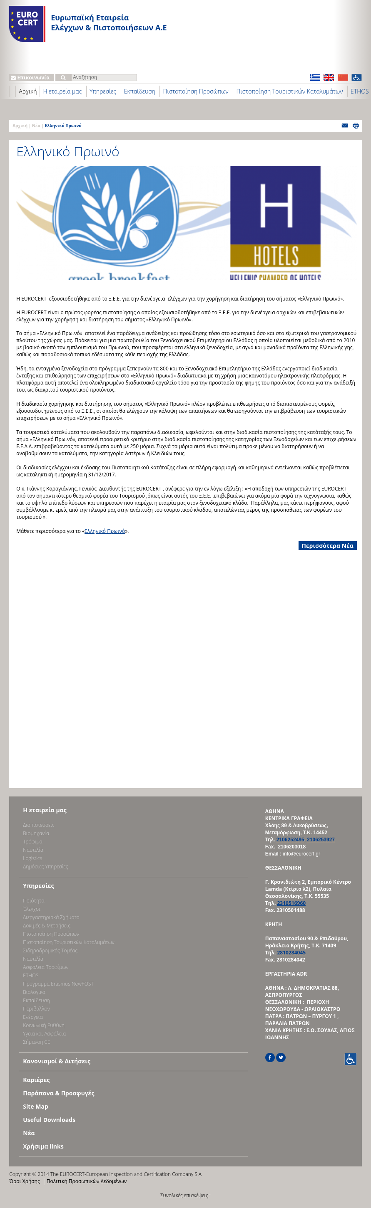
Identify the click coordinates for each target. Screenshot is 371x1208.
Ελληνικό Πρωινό (105, 531)
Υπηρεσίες (103, 91)
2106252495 (290, 840)
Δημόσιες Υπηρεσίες (45, 866)
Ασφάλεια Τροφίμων (45, 967)
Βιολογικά (34, 992)
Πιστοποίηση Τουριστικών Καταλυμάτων (289, 91)
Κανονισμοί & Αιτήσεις (56, 1061)
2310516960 (291, 903)
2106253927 (321, 840)
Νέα (36, 125)
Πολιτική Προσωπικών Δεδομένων (87, 1181)
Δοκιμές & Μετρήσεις (46, 925)
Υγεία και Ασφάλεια (44, 1033)
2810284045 (291, 952)
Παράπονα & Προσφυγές (58, 1093)
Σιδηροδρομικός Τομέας (50, 950)
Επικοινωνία (30, 77)
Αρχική (28, 91)
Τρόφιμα (32, 841)
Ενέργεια (32, 1017)
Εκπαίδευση (139, 91)
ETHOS (30, 975)
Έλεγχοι (31, 908)
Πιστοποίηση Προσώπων (195, 91)
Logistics (32, 858)
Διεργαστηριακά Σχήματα (51, 917)
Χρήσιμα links (43, 1146)
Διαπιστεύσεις (39, 824)
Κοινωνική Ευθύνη (44, 1025)
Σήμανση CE (36, 1041)
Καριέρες (36, 1080)
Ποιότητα (33, 900)
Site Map (35, 1106)
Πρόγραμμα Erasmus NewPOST (58, 983)
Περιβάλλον (36, 1008)
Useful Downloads (49, 1120)
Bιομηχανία (36, 833)
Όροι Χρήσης (24, 1181)
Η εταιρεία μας (62, 91)
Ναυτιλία (33, 849)
